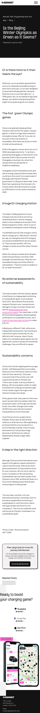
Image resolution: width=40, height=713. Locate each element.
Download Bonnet (20, 564)
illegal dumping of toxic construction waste (15, 310)
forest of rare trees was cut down (15, 320)
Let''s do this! (7, 639)
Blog (11, 20)
